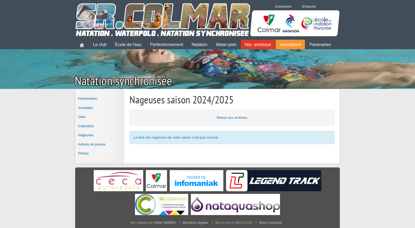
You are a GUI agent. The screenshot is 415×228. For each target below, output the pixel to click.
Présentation (87, 99)
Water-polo (226, 44)
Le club (100, 44)
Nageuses (86, 135)
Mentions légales (196, 223)
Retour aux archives (232, 118)
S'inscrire (309, 6)
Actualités (85, 108)
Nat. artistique (258, 44)
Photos (83, 153)
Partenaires (320, 44)
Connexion (283, 6)
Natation (200, 44)
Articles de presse (91, 144)
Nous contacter (270, 223)
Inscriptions (290, 44)
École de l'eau (128, 44)
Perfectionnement (166, 44)
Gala (81, 117)
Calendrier (86, 126)
